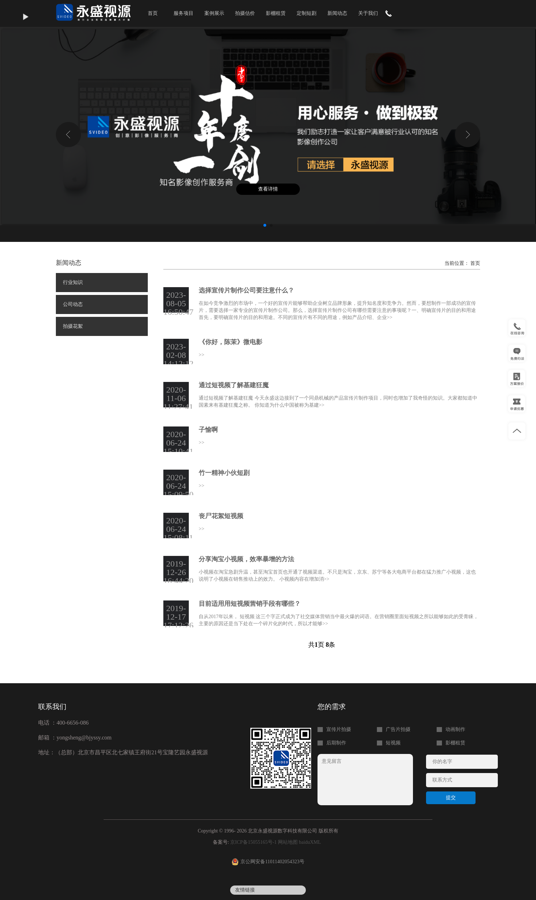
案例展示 (214, 13)
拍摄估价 (245, 13)
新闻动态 (337, 13)
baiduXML (310, 842)
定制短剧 (306, 13)
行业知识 (73, 282)
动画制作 (455, 729)
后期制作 (336, 743)
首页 (153, 13)
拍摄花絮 (73, 326)
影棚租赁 (276, 13)
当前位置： (457, 263)
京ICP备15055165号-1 (253, 842)
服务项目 (183, 13)
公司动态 (73, 304)
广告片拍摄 (398, 729)
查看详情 (268, 189)
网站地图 (288, 842)
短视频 (393, 743)
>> (389, 317)
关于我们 (368, 13)
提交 (451, 797)
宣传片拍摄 (338, 729)
